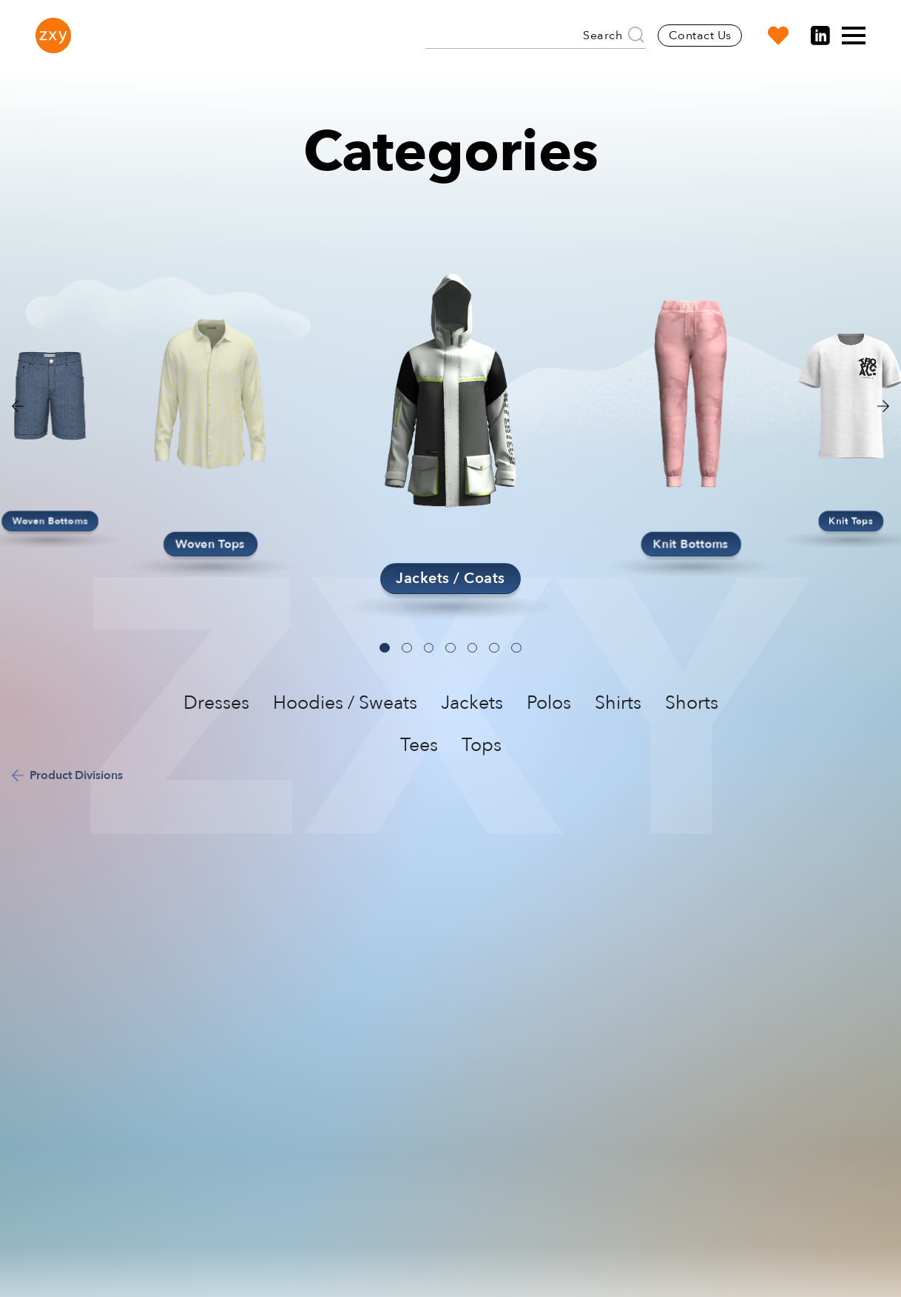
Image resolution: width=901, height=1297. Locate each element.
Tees (419, 745)
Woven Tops (210, 544)
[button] (883, 406)
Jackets (472, 702)
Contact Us (700, 35)
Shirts (618, 702)
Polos (549, 702)
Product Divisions (76, 775)
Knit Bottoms (691, 544)
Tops (482, 745)
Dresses (216, 702)
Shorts (691, 702)
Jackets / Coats (450, 578)
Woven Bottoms (50, 521)
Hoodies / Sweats (345, 702)
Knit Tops (851, 521)
